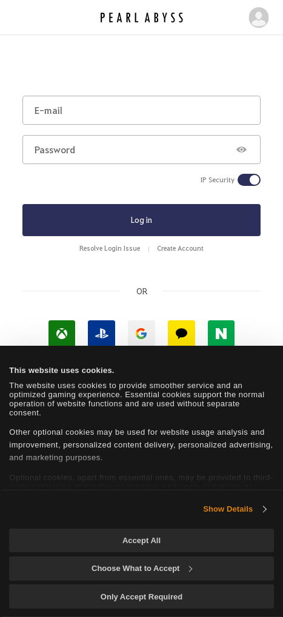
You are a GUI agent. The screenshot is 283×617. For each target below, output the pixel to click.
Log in (141, 219)
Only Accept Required (141, 596)
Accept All (141, 540)
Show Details (228, 508)
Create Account (180, 248)
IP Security (218, 180)
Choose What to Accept (142, 568)
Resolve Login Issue (109, 248)
